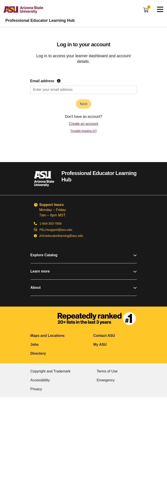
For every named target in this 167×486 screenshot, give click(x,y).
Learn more (83, 271)
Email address (45, 81)
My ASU (100, 344)
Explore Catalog (83, 255)
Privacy (36, 389)
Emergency (106, 380)
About (83, 287)
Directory (38, 353)
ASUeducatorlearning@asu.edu (61, 236)
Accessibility (40, 380)
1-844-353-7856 (50, 223)
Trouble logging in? (83, 131)
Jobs (34, 344)
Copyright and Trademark (50, 371)
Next (83, 104)
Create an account (83, 124)
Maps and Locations (47, 336)
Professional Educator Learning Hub (40, 20)
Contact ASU (104, 336)
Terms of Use (107, 371)
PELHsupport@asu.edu (55, 230)
